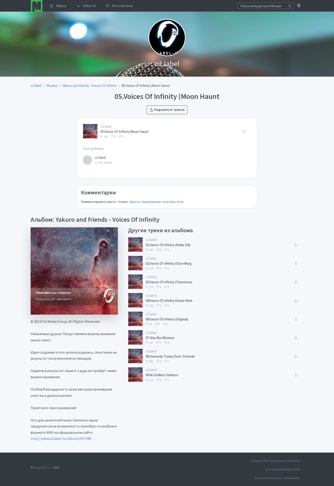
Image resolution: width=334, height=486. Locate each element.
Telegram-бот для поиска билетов (275, 461)
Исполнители (119, 5)
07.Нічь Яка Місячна (160, 338)
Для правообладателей (282, 469)
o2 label (105, 126)
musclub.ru (41, 467)
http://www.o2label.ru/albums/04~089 (61, 438)
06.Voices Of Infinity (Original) (167, 319)
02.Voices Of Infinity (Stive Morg (169, 263)
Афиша (58, 5)
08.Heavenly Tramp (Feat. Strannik (170, 356)
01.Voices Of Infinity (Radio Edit (168, 245)
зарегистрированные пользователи (156, 201)
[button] (299, 6)
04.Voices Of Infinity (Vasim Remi (169, 300)
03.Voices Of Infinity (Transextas (169, 282)
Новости (86, 5)
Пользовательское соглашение (277, 478)
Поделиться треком (167, 110)
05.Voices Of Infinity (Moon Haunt (124, 131)
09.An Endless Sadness (162, 375)
